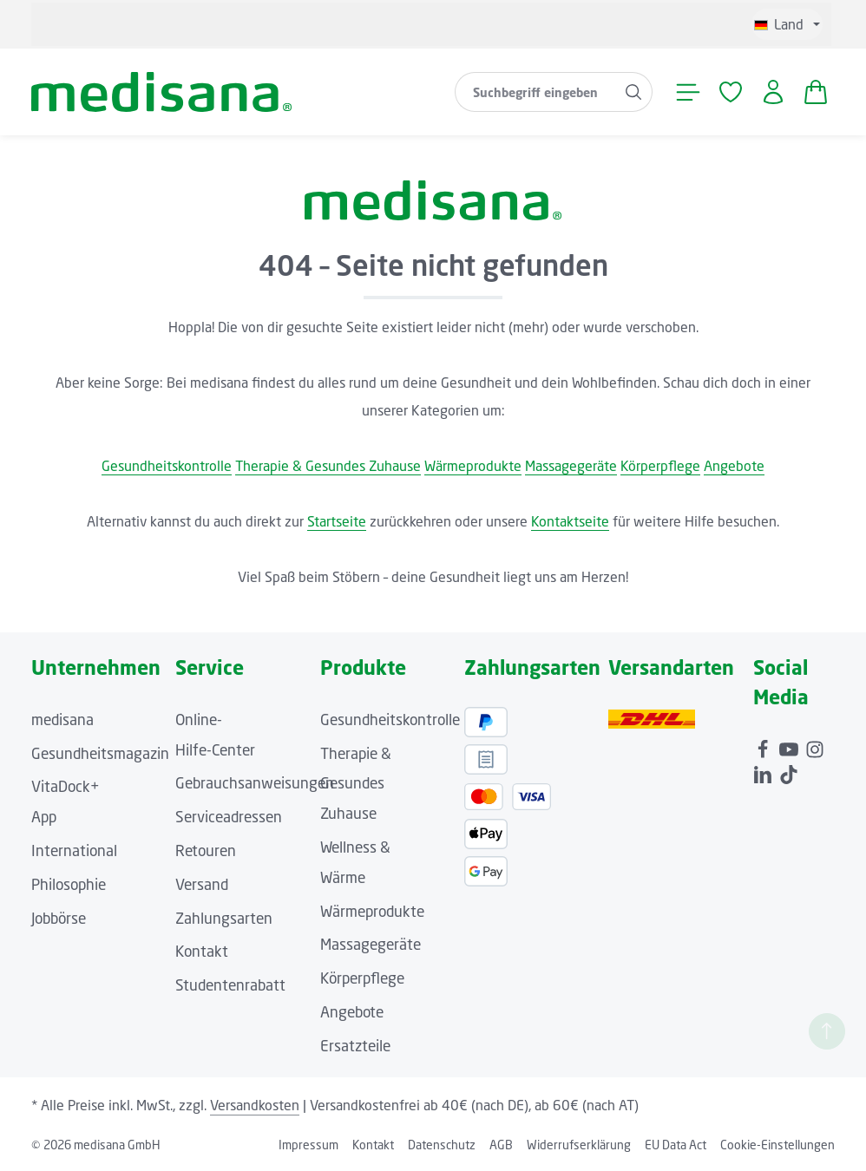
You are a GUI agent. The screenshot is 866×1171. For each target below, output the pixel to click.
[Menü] (687, 92)
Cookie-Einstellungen (777, 1144)
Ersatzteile (355, 1046)
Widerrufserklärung (579, 1144)
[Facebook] (764, 746)
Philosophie (68, 884)
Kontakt (201, 951)
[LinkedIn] (764, 772)
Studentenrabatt (230, 985)
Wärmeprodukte (473, 465)
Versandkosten (254, 1105)
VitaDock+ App (65, 801)
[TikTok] (788, 772)
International (74, 850)
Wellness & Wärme (355, 862)
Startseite (336, 521)
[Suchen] (634, 92)
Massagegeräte (571, 465)
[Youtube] (790, 746)
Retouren (205, 850)
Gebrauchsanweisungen (254, 783)
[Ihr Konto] (772, 92)
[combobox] (535, 92)
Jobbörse (58, 918)
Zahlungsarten (223, 918)
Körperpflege (660, 465)
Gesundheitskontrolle (167, 465)
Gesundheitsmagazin (100, 753)
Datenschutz (442, 1144)
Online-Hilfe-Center (215, 735)
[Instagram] (814, 746)
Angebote (734, 465)
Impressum (308, 1144)
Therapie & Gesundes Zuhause (328, 465)
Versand (201, 884)
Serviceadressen (228, 817)
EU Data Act (675, 1144)
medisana (62, 719)
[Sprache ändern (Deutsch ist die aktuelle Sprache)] (787, 24)
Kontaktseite (570, 521)
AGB (501, 1144)
